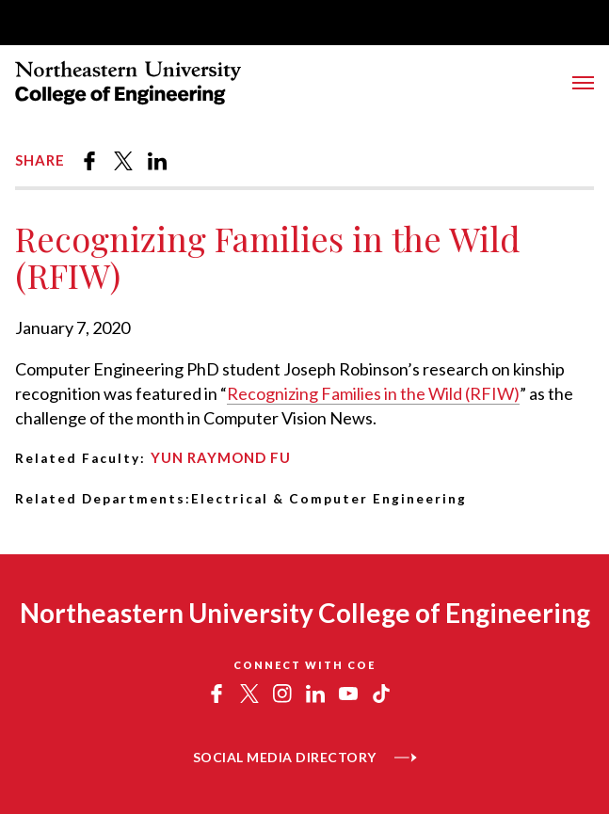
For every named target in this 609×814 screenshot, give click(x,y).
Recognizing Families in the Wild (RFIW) (373, 393)
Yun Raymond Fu (221, 457)
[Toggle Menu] (583, 82)
